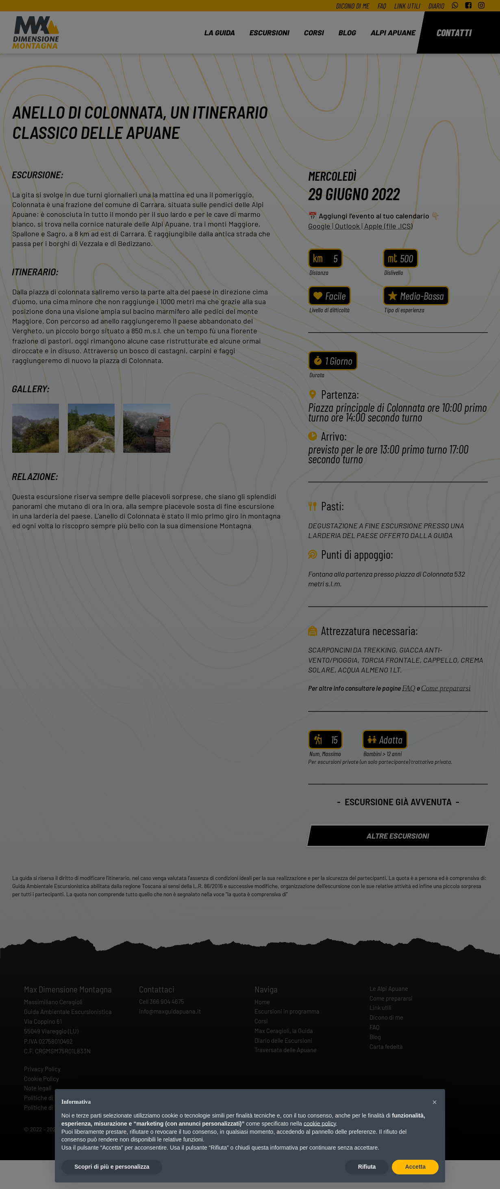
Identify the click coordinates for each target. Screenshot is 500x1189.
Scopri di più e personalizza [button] (111, 1166)
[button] (434, 1102)
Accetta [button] (415, 1166)
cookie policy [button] (320, 1123)
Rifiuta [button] (367, 1166)
